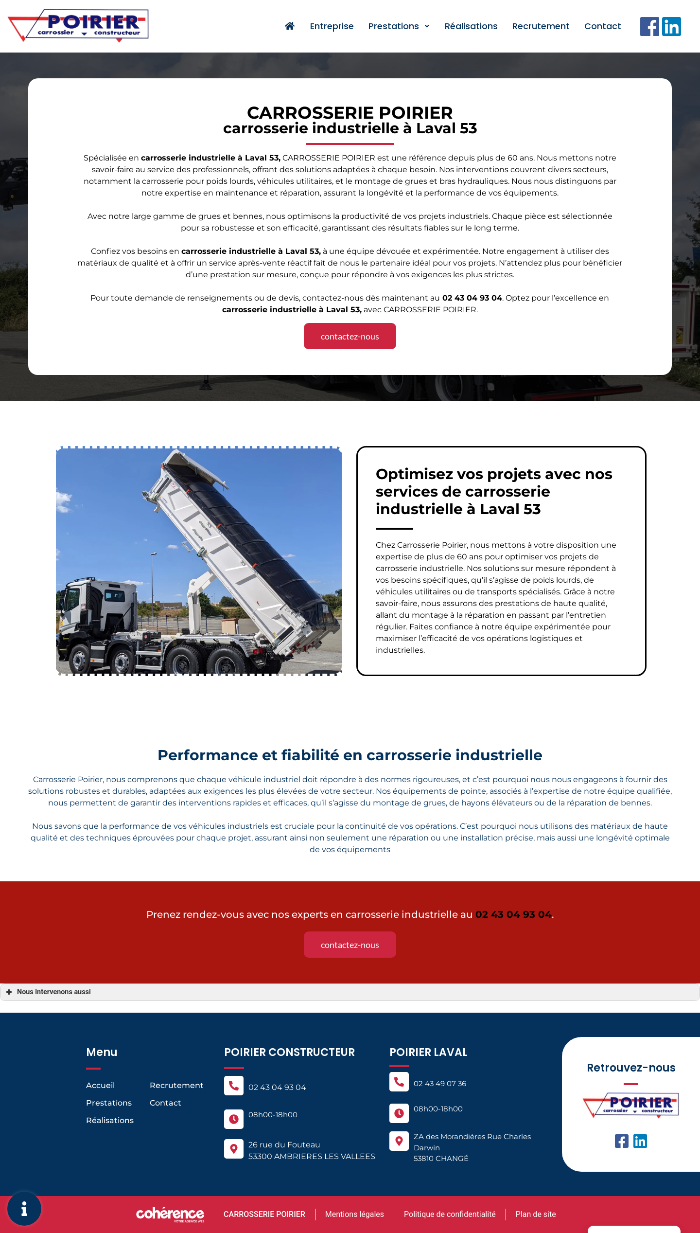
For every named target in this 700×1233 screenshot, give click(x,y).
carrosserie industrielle (228, 251)
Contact (602, 26)
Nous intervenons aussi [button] (47, 992)
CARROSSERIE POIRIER (263, 1214)
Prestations (399, 26)
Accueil (100, 1085)
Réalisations (471, 26)
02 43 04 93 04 (277, 1087)
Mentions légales (354, 1214)
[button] (350, 336)
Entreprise (332, 26)
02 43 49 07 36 (440, 1083)
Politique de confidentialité (450, 1214)
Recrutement (541, 26)
